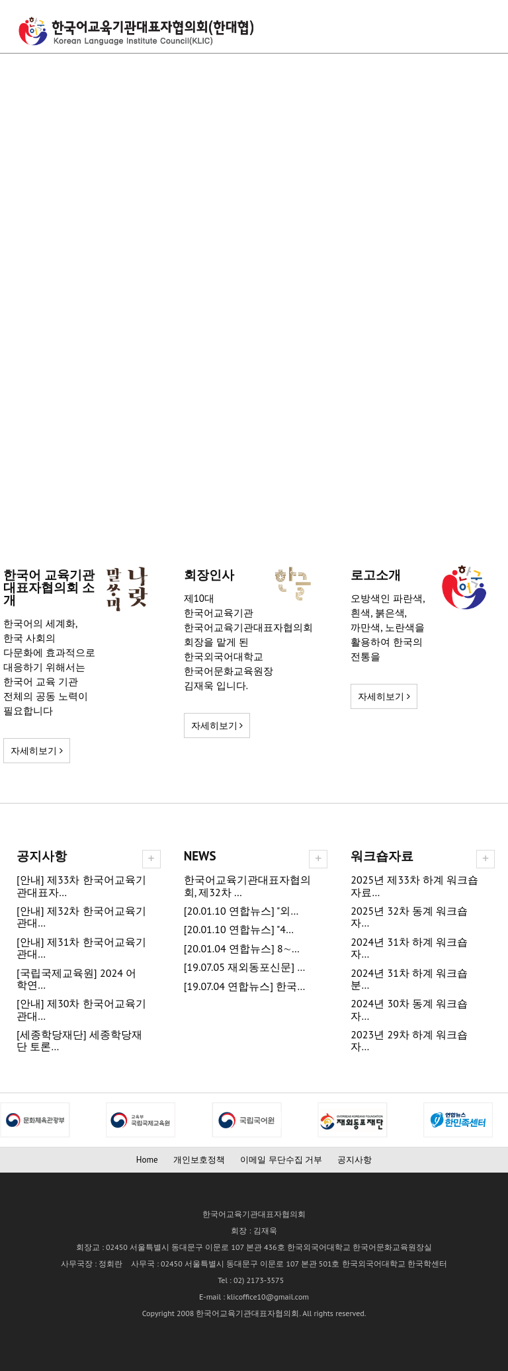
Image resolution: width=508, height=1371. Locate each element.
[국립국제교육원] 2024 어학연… (76, 979)
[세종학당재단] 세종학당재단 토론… (79, 1040)
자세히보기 (37, 751)
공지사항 (354, 1159)
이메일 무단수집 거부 (281, 1159)
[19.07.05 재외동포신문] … (245, 967)
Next (10, 1119)
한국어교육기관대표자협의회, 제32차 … (247, 886)
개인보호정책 (199, 1159)
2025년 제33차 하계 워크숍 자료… (414, 886)
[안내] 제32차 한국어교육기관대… (81, 917)
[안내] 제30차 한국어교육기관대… (81, 1009)
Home (147, 1159)
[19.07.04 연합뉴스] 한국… (245, 986)
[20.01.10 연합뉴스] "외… (241, 911)
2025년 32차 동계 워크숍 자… (409, 917)
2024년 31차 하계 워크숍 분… (409, 979)
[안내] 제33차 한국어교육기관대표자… (81, 886)
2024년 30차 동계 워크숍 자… (409, 1009)
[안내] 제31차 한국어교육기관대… (81, 948)
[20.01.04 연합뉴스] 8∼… (242, 948)
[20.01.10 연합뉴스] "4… (239, 929)
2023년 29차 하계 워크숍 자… (409, 1040)
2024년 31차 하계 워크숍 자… (409, 948)
